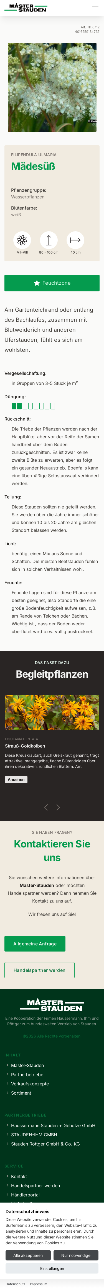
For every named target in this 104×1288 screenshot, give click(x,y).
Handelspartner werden (39, 970)
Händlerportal (22, 1195)
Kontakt (15, 1176)
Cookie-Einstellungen (80, 1276)
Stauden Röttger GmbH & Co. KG (42, 1144)
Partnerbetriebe (23, 1074)
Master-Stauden (24, 1065)
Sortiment (17, 1093)
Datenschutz (43, 1276)
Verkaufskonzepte (26, 1084)
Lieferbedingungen (27, 1204)
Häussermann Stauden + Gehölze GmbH (49, 1125)
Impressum (15, 1276)
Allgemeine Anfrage (35, 944)
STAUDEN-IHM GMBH (30, 1134)
